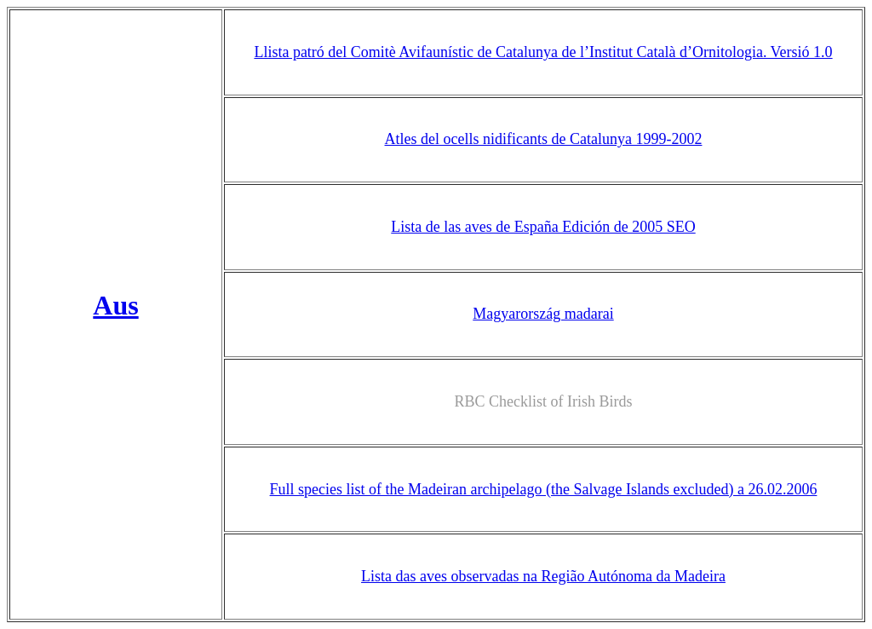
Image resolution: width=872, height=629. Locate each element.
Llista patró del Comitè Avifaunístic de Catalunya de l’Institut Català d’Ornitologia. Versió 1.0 (543, 51)
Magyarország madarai (543, 306)
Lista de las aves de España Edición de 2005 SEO (543, 221)
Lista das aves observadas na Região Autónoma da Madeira (543, 562)
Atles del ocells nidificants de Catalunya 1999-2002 (544, 136)
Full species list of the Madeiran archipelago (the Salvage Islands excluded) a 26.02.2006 (544, 477)
